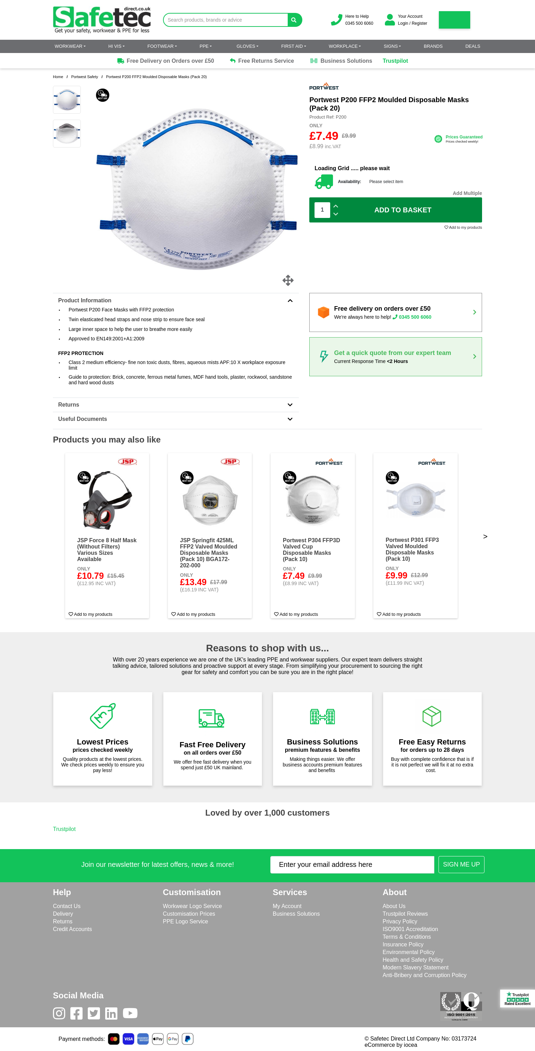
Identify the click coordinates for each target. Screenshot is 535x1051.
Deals (472, 46)
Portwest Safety (84, 77)
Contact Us (66, 906)
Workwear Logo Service (192, 906)
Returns (176, 405)
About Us (394, 906)
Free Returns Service (262, 61)
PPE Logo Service (185, 921)
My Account (287, 906)
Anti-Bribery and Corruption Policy (425, 975)
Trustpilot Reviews (405, 914)
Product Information (176, 300)
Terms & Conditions (407, 937)
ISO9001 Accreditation (410, 929)
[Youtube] (133, 1015)
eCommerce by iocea (391, 1045)
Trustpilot (395, 61)
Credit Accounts (72, 929)
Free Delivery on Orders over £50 (165, 61)
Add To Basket (403, 210)
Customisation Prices (189, 914)
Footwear (160, 46)
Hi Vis (115, 46)
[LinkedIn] (114, 1015)
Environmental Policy (409, 952)
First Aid (292, 46)
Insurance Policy (403, 944)
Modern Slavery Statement (416, 967)
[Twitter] (96, 1015)
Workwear (68, 46)
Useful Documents (176, 419)
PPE (204, 46)
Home (58, 77)
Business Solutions (341, 61)
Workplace (343, 46)
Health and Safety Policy (413, 960)
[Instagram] (61, 1015)
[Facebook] (79, 1015)
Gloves (246, 46)
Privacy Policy (400, 921)
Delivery (63, 914)
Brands (433, 46)
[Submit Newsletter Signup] (461, 864)
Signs (391, 46)
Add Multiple (467, 193)
